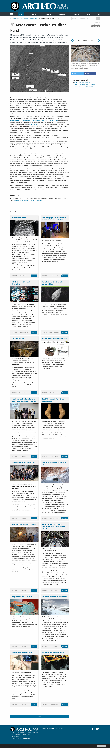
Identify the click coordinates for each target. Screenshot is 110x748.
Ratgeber (76, 14)
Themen (34, 14)
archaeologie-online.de (16, 18)
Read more (34, 275)
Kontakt (51, 728)
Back (39, 716)
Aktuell (21, 14)
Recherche (48, 14)
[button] (77, 73)
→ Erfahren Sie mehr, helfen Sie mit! (20, 738)
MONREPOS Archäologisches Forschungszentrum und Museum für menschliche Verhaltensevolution (84, 84)
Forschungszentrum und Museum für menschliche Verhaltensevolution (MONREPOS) (33, 120)
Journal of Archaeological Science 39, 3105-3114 (27, 200)
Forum (89, 14)
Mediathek (62, 14)
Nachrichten (33, 18)
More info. (40, 746)
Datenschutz (59, 728)
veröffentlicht (33, 124)
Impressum (44, 728)
